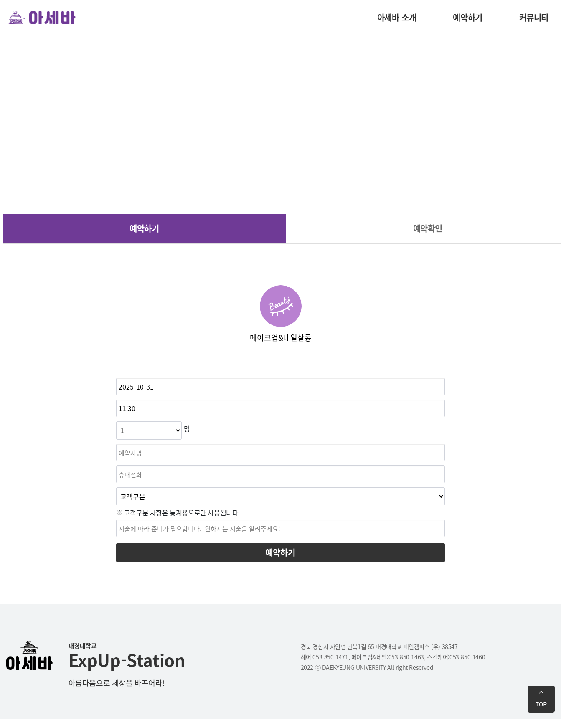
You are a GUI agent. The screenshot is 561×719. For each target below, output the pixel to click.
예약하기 (467, 17)
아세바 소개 (396, 17)
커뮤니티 (533, 17)
